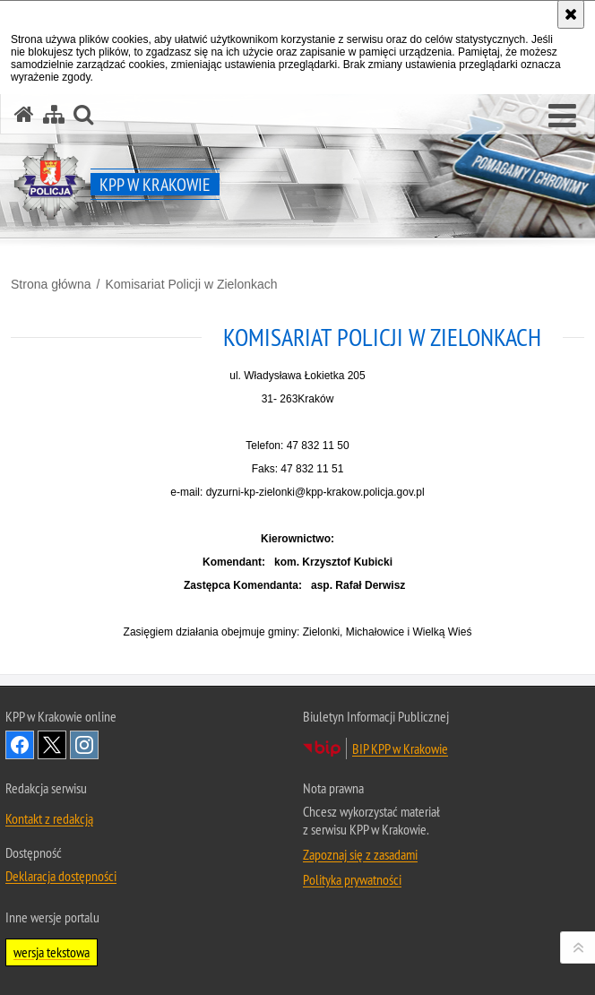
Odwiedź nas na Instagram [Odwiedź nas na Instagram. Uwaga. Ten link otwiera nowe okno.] (84, 745)
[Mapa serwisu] (54, 114)
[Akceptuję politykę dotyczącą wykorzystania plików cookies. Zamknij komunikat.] (570, 14)
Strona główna (51, 284)
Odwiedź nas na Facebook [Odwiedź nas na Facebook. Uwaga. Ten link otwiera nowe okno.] (19, 745)
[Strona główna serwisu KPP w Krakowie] (24, 114)
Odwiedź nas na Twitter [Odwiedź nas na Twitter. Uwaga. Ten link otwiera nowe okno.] (52, 745)
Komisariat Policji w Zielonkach (191, 284)
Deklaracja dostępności (60, 876)
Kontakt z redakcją (49, 818)
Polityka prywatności (352, 879)
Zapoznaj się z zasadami (360, 854)
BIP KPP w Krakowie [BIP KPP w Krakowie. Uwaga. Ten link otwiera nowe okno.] (400, 748)
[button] (562, 116)
